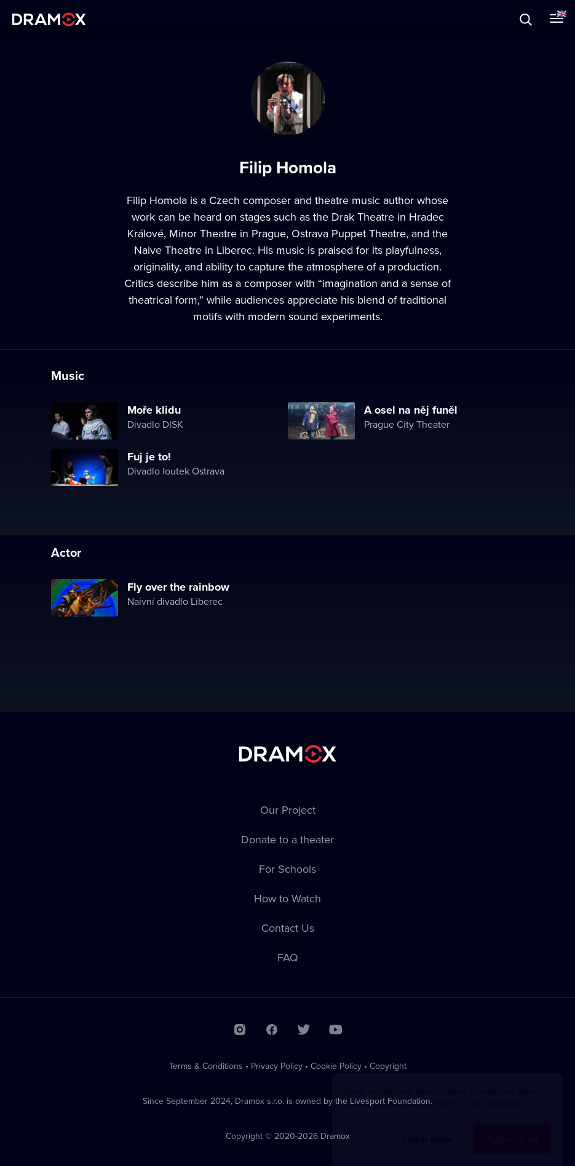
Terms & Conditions (206, 1066)
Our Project (287, 809)
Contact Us (287, 928)
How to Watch (287, 898)
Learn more (427, 1127)
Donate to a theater (287, 839)
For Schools (287, 868)
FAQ (287, 957)
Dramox (49, 19)
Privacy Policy (277, 1066)
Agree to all (511, 1127)
